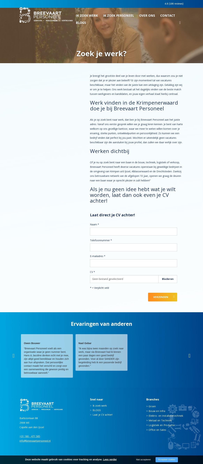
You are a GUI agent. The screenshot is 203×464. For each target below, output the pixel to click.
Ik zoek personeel (118, 16)
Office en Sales (157, 429)
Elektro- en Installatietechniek (166, 415)
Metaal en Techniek (160, 420)
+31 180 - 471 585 (30, 436)
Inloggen (173, 3)
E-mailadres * (97, 256)
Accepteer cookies (166, 459)
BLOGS (81, 24)
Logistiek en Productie (162, 425)
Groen (152, 406)
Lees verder (110, 459)
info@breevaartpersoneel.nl (35, 440)
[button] (13, 355)
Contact (167, 16)
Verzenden (160, 297)
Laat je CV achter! (102, 414)
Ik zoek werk (87, 16)
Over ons (147, 16)
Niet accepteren (143, 459)
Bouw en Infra (157, 411)
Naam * (94, 224)
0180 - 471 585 (129, 3)
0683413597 (153, 4)
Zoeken (179, 24)
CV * (92, 272)
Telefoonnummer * (101, 240)
